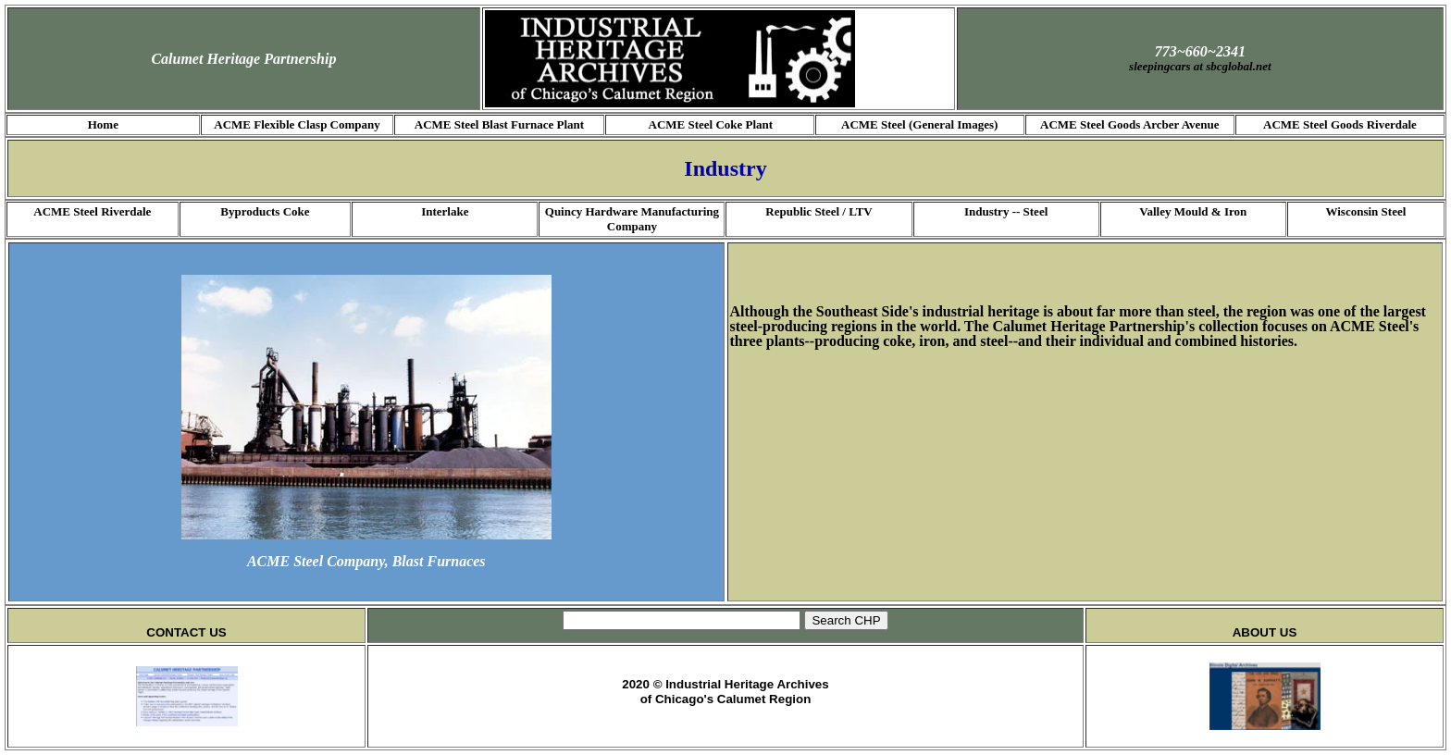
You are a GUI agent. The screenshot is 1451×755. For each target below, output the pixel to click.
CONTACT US (186, 632)
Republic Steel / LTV (818, 211)
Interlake (444, 211)
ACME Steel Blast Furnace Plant (499, 124)
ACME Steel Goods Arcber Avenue (1130, 124)
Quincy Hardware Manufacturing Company (632, 218)
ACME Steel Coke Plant (711, 124)
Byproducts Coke (264, 211)
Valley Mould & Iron (1192, 211)
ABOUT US (1265, 632)
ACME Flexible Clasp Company (296, 124)
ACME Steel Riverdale (92, 211)
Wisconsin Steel (1365, 211)
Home (103, 124)
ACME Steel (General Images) (919, 124)
